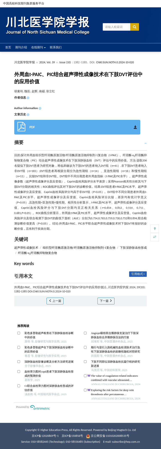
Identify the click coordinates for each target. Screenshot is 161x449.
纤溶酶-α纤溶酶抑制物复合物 (37, 253)
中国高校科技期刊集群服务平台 (23, 3)
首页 (8, 47)
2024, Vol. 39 (47, 62)
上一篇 (55, 301)
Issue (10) (65, 62)
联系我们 (56, 47)
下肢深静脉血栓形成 (133, 248)
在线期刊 (38, 47)
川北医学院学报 (24, 62)
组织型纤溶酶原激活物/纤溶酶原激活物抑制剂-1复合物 (79, 248)
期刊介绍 (21, 47)
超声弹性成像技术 (26, 248)
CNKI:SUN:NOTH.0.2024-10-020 (115, 62)
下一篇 (106, 301)
